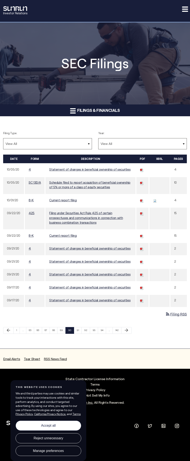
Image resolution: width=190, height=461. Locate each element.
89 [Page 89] (62, 331)
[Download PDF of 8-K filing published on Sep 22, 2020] (141, 236)
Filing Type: (10, 133)
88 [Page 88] (54, 331)
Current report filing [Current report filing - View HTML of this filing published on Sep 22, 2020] (63, 236)
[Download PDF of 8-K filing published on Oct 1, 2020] (141, 200)
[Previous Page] (8, 330)
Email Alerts (11, 359)
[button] (184, 9)
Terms (95, 384)
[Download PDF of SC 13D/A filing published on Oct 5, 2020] (141, 182)
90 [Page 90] (70, 331)
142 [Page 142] (117, 331)
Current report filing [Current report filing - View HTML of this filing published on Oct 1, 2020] (63, 200)
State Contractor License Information (94, 379)
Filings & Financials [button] (95, 111)
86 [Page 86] (38, 331)
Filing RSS (176, 314)
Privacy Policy (95, 390)
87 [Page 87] (46, 331)
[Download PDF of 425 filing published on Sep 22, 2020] (141, 213)
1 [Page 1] (18, 331)
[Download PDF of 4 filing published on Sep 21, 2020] (141, 248)
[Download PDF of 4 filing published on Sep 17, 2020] (141, 287)
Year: (101, 133)
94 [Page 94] (102, 331)
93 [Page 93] (94, 331)
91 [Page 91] (78, 331)
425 (32, 213)
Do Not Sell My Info (95, 395)
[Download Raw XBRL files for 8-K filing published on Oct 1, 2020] (155, 200)
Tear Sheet (32, 359)
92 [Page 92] (86, 331)
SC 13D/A (35, 182)
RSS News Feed (55, 359)
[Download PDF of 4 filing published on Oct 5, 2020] (141, 169)
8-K (31, 200)
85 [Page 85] (31, 331)
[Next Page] (126, 330)
